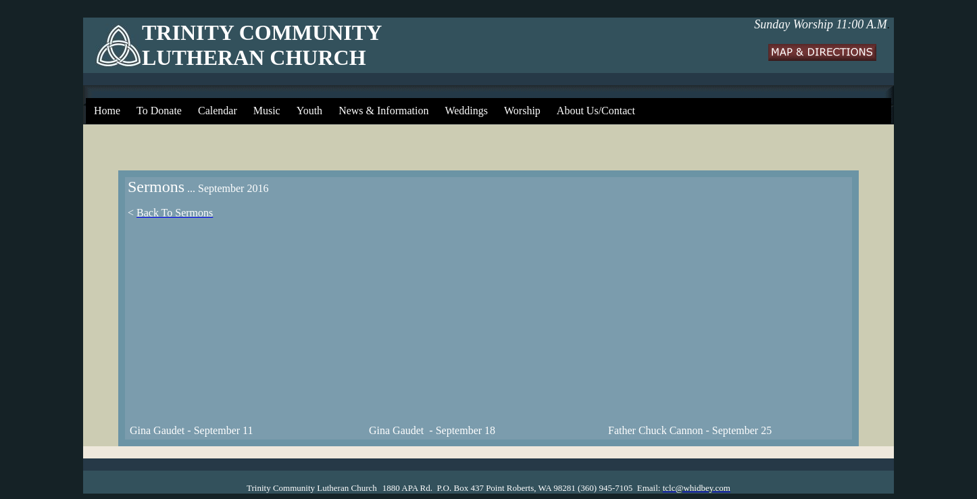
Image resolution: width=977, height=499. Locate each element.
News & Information (383, 110)
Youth (309, 110)
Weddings (466, 110)
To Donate (159, 110)
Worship (522, 110)
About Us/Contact (596, 110)
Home (107, 110)
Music (266, 110)
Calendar (217, 110)
